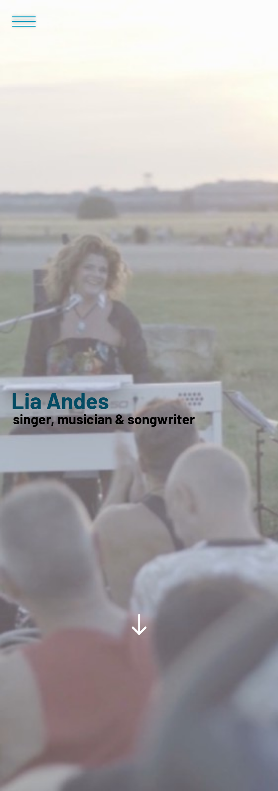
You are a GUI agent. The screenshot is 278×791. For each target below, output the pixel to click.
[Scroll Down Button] (139, 467)
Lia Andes (60, 295)
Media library (61, 599)
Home (22, 599)
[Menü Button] (24, 24)
